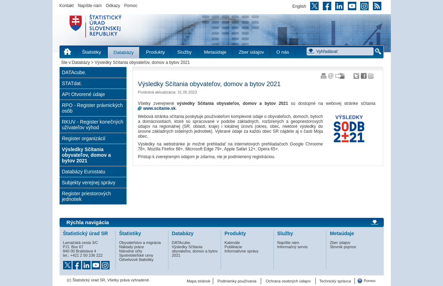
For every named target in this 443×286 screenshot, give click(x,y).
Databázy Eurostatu (83, 171)
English (299, 6)
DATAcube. (74, 72)
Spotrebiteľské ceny (136, 255)
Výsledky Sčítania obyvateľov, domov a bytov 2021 (86, 155)
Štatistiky (91, 52)
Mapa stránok (198, 281)
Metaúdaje (215, 52)
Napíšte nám (90, 5)
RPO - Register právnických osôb (92, 108)
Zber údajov (251, 52)
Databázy (123, 52)
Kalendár (232, 242)
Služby (184, 52)
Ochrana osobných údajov (288, 281)
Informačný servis (292, 247)
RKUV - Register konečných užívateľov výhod (92, 124)
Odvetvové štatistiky (136, 259)
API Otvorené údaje (83, 94)
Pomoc (130, 5)
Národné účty (130, 251)
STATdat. (72, 83)
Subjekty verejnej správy (89, 182)
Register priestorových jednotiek (86, 196)
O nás (282, 52)
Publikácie (233, 247)
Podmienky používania (237, 281)
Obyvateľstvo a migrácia (140, 242)
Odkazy (113, 5)
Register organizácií (84, 138)
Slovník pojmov (343, 247)
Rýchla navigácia (88, 222)
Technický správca (335, 281)
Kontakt (67, 5)
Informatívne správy (241, 251)
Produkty (155, 52)
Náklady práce (131, 247)
